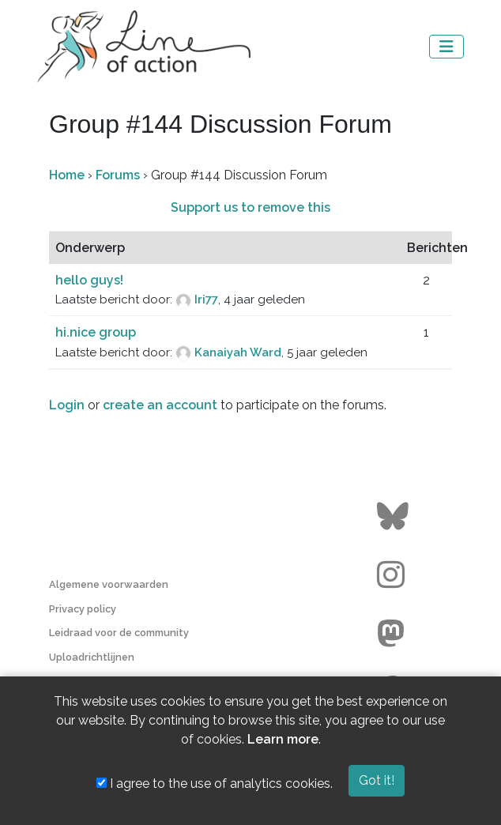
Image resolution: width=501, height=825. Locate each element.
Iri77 (206, 299)
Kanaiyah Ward (237, 352)
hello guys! (89, 280)
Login (67, 404)
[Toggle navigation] (446, 46)
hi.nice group (95, 332)
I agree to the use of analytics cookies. (214, 783)
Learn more (282, 739)
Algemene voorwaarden (108, 584)
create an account (160, 404)
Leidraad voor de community (119, 633)
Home (67, 175)
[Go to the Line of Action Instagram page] (394, 575)
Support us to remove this (250, 207)
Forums (118, 175)
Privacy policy (82, 609)
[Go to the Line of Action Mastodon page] (394, 633)
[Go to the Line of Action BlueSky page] (394, 517)
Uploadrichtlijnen (91, 657)
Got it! (376, 780)
